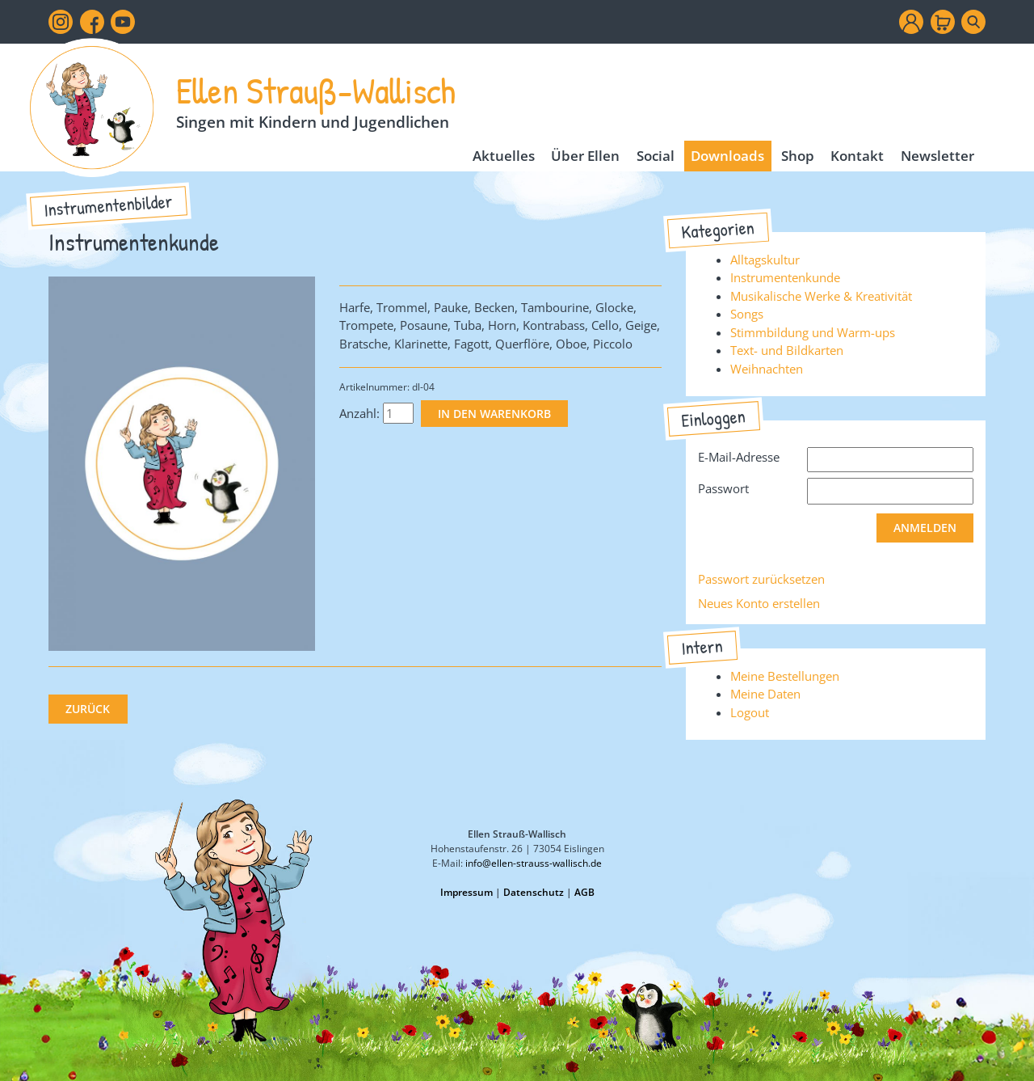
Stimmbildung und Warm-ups (812, 332)
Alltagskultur (765, 259)
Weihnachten (766, 369)
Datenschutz (533, 892)
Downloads (727, 155)
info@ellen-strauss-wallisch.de (533, 863)
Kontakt (857, 155)
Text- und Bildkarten (786, 350)
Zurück (87, 709)
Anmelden (924, 528)
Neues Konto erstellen (759, 603)
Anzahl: (359, 413)
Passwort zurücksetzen (761, 579)
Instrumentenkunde (785, 277)
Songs (746, 314)
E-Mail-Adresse (739, 457)
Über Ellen (585, 155)
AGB (584, 892)
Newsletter (937, 155)
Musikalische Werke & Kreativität (821, 296)
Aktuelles (504, 155)
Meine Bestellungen (784, 676)
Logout (749, 712)
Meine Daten (765, 694)
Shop (797, 155)
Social (656, 155)
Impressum (466, 892)
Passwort (723, 488)
